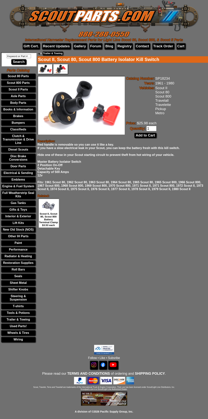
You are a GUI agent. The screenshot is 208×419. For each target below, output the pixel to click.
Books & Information (18, 109)
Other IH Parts (18, 236)
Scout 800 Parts (18, 82)
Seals (18, 276)
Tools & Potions (18, 312)
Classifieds (18, 129)
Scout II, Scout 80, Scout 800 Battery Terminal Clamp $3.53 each (48, 219)
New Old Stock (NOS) (18, 229)
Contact (142, 46)
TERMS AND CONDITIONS (88, 373)
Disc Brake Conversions (18, 158)
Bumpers (18, 122)
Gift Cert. (31, 46)
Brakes (18, 116)
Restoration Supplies (18, 262)
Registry (124, 46)
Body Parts (18, 102)
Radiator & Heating (18, 256)
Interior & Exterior (18, 216)
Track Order (163, 46)
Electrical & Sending (18, 173)
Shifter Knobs (18, 289)
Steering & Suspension (18, 297)
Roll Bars (18, 269)
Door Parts (18, 166)
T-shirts (18, 306)
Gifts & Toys (18, 209)
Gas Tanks (18, 203)
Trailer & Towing (18, 319)
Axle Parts (18, 96)
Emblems (18, 179)
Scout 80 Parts (18, 76)
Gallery (80, 46)
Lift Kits (18, 223)
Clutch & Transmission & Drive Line (18, 139)
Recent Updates (56, 46)
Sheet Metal (18, 282)
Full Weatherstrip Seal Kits (18, 194)
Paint (18, 242)
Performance (18, 249)
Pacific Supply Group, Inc (116, 411)
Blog (109, 46)
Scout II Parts (18, 89)
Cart (180, 46)
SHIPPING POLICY (150, 373)
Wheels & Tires (18, 332)
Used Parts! (18, 326)
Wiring (18, 339)
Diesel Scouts (18, 149)
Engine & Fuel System (18, 186)
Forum (95, 46)
